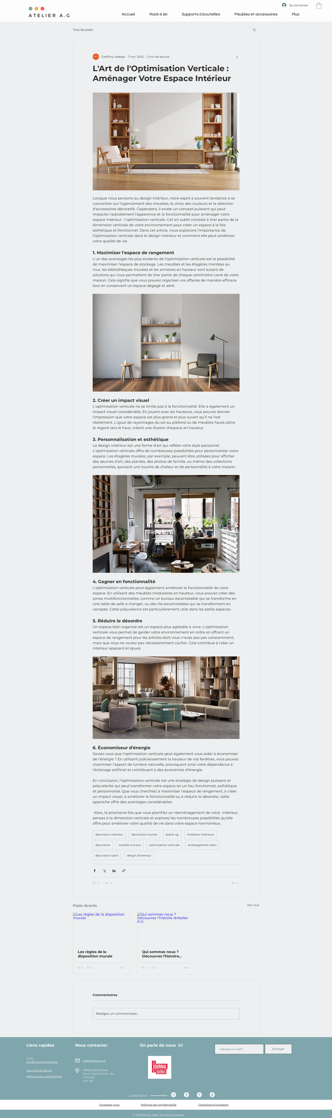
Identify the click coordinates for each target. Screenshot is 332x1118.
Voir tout (253, 905)
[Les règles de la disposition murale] (101, 929)
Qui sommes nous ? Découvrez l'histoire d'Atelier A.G (160, 954)
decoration (102, 845)
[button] (318, 5)
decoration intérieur (109, 834)
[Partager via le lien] (124, 871)
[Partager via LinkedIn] (114, 871)
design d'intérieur (139, 855)
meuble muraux (130, 845)
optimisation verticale (164, 845)
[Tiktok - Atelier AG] (212, 1094)
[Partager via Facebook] (94, 871)
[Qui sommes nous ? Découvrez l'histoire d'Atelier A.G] (166, 929)
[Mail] (77, 1060)
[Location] (77, 1070)
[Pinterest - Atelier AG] (199, 1094)
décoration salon (106, 855)
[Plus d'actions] (237, 56)
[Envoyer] (278, 1049)
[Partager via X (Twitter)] (104, 871)
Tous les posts (83, 30)
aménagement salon (202, 845)
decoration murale (144, 834)
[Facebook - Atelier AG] (186, 1094)
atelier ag (172, 834)
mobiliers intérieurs (200, 834)
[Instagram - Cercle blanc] (173, 1094)
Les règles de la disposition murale (95, 954)
